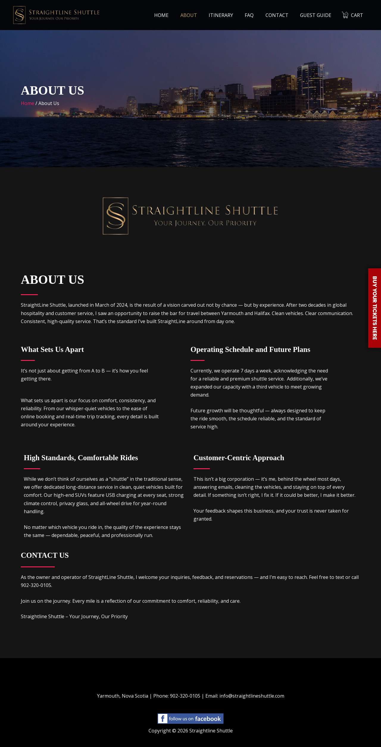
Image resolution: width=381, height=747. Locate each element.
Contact (282, 15)
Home (175, 15)
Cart (358, 15)
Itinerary (230, 15)
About (200, 15)
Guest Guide (319, 15)
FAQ (256, 15)
